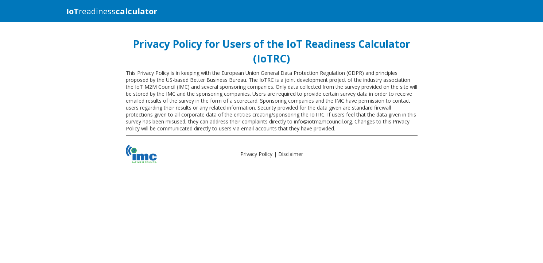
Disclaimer (290, 153)
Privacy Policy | (259, 153)
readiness (111, 10)
